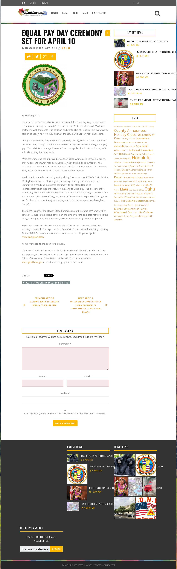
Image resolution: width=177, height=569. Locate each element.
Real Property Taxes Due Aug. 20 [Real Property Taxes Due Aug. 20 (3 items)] (128, 193)
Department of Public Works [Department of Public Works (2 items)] (135, 142)
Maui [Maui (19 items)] (124, 189)
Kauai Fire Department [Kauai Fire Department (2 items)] (123, 181)
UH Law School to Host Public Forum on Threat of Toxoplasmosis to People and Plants (87, 305)
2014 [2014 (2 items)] (140, 127)
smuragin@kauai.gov (32, 262)
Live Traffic (99, 13)
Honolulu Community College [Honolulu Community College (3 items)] (127, 162)
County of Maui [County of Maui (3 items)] (128, 138)
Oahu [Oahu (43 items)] (149, 189)
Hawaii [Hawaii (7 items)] (136, 150)
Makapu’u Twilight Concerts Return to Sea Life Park (42, 302)
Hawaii (54, 13)
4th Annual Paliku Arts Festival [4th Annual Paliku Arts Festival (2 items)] (125, 127)
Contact (44, 3)
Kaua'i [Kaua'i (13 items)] (118, 177)
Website (65, 392)
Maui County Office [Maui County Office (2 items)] (136, 190)
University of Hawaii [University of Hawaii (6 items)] (135, 209)
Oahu (75, 13)
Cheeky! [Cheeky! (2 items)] (151, 127)
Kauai (65, 13)
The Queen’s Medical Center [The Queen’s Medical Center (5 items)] (136, 200)
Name (43, 376)
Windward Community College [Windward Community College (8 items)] (133, 212)
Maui (85, 13)
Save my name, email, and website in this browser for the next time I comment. (65, 413)
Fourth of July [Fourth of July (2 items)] (130, 146)
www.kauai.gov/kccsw (33, 236)
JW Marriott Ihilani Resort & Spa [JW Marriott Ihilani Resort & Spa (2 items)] (134, 174)
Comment (65, 343)
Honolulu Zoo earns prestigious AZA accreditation (147, 41)
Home (23, 3)
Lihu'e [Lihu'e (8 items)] (148, 185)
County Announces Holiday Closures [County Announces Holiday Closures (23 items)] (130, 132)
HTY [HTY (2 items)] (148, 170)
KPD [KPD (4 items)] (133, 185)
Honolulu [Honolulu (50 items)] (141, 158)
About (33, 3)
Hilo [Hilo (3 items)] (129, 158)
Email (88, 376)
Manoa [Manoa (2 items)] (116, 190)
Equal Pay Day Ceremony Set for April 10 (62, 36)
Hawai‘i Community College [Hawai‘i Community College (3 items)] (136, 154)
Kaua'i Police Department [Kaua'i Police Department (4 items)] (136, 177)
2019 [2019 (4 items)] (144, 126)
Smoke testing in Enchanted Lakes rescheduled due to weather (106, 504)
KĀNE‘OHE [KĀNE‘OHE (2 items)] (140, 185)
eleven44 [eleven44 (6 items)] (119, 146)
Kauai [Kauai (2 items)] (151, 178)
